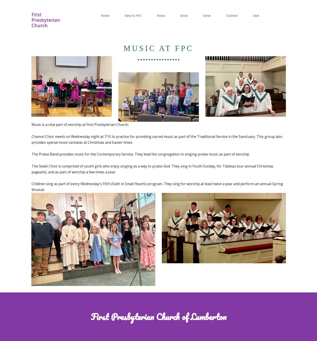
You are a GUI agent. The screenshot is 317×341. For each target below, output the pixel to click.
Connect (232, 16)
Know (161, 16)
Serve (207, 16)
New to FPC (133, 16)
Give (256, 16)
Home (105, 16)
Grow (184, 16)
